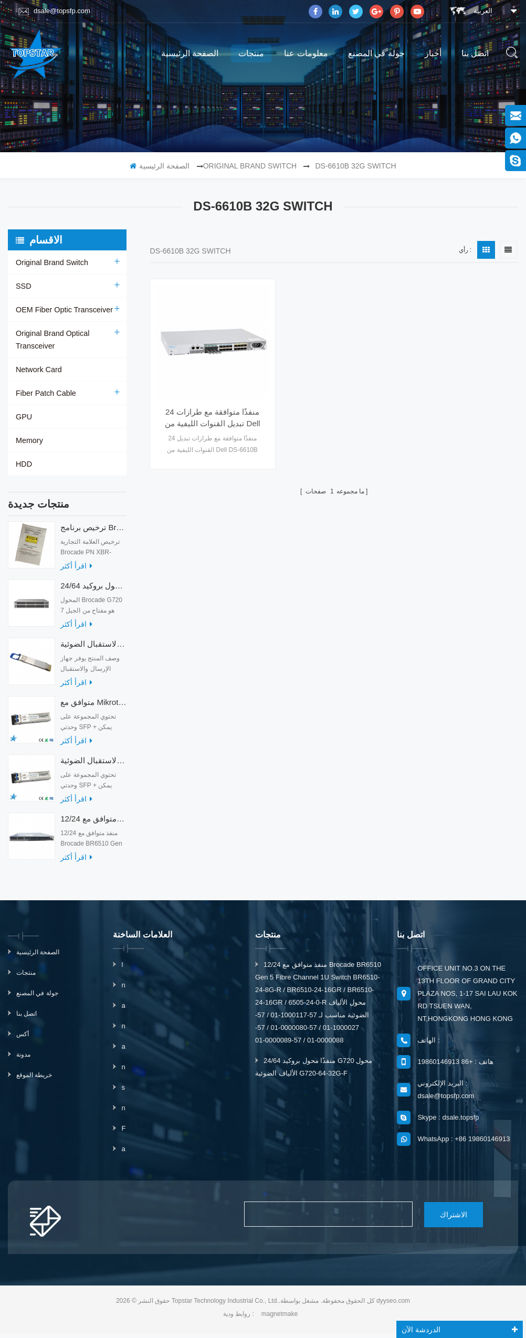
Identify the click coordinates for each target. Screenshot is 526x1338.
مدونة (23, 1059)
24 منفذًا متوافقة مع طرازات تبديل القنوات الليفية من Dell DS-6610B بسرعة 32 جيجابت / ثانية (206, 404)
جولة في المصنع (376, 53)
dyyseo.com (393, 1305)
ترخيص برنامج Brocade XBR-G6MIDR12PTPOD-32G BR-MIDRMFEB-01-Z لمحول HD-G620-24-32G (93, 532)
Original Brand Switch (250, 166)
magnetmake (279, 1318)
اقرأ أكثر (76, 571)
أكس (22, 1039)
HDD (23, 464)
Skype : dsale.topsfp (448, 1122)
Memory (29, 440)
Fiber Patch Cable (45, 393)
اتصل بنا (475, 53)
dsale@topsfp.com (54, 11)
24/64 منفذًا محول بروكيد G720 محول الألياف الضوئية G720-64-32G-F (93, 590)
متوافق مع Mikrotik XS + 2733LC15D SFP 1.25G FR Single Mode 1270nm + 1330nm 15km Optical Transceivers (93, 707)
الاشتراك (444, 1219)
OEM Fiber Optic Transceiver (63, 309)
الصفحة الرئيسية (189, 53)
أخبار (433, 53)
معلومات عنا (306, 53)
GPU (23, 417)
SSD (23, 286)
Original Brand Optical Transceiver (52, 339)
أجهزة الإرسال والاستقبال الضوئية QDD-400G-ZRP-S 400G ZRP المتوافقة (93, 649)
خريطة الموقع (34, 1080)
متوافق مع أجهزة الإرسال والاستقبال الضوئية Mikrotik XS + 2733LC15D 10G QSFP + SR (93, 765)
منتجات (251, 53)
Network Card (38, 369)
